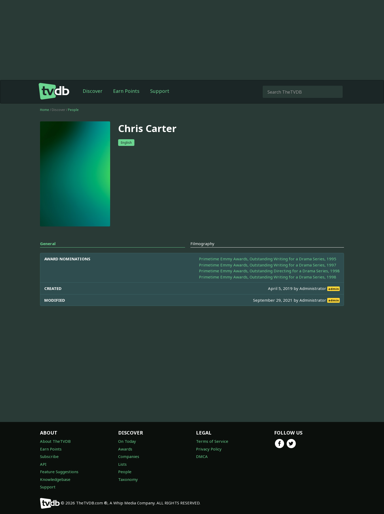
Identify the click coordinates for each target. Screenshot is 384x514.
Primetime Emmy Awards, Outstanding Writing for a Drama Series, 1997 (267, 265)
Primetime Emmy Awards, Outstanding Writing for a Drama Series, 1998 (267, 277)
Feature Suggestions (59, 471)
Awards (125, 449)
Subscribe (49, 456)
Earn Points (126, 91)
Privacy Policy (209, 449)
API (43, 464)
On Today (127, 441)
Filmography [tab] (202, 243)
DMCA (202, 456)
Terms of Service (212, 441)
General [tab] (47, 243)
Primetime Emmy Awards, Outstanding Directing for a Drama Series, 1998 (269, 270)
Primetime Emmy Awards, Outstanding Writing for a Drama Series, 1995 (267, 258)
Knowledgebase (55, 479)
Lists (122, 464)
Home (44, 109)
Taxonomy (128, 479)
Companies (128, 456)
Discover (92, 91)
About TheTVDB (55, 441)
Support (159, 91)
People (73, 109)
